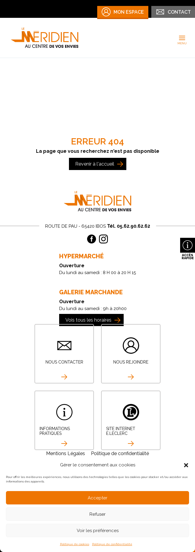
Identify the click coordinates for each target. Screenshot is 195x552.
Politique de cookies (74, 544)
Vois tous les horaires (88, 320)
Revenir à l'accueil (94, 164)
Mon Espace (123, 11)
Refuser (97, 514)
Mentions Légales (65, 453)
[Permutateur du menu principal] (182, 38)
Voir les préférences (98, 530)
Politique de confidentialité (112, 544)
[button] (186, 465)
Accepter (97, 498)
